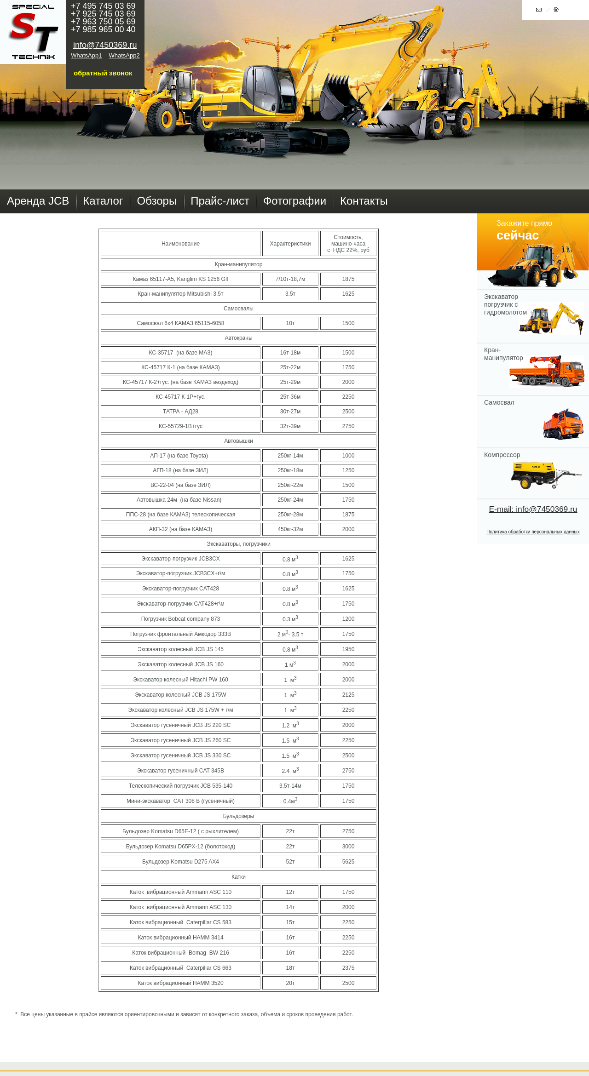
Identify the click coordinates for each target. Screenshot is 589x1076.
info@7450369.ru (105, 45)
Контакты (364, 201)
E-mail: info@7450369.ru (533, 509)
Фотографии (294, 201)
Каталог (103, 201)
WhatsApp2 (124, 55)
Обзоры (157, 201)
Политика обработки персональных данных (532, 531)
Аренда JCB (38, 201)
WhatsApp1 (86, 55)
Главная (33, 32)
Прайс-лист (220, 201)
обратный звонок (103, 73)
